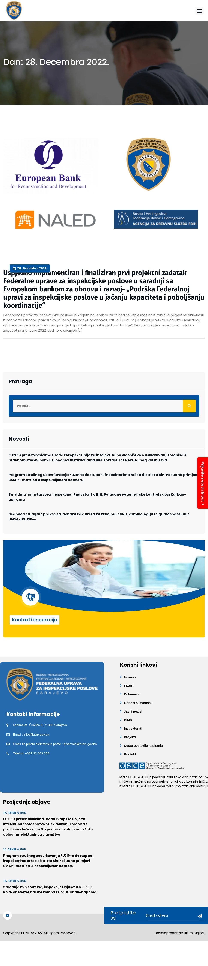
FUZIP (128, 685)
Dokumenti (132, 694)
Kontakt (130, 754)
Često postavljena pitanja (143, 745)
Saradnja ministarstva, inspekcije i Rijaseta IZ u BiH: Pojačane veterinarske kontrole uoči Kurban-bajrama (97, 497)
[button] (199, 11)
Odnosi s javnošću (138, 703)
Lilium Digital (194, 932)
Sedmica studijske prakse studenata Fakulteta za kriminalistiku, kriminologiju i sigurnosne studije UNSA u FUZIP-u (99, 517)
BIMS (128, 720)
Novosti (130, 677)
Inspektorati (133, 728)
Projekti (130, 737)
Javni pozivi (133, 711)
